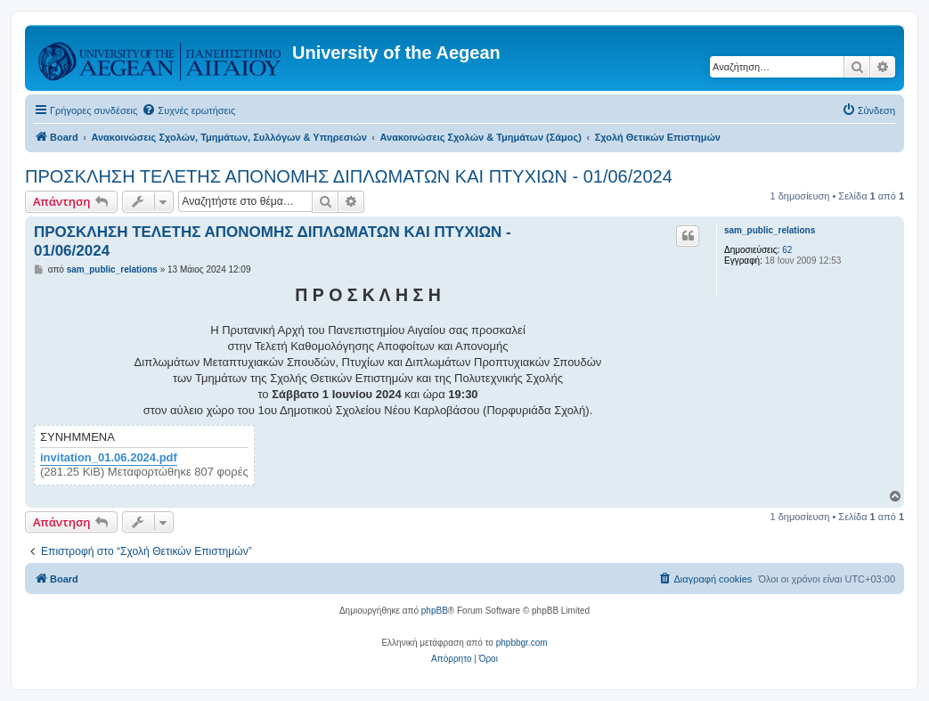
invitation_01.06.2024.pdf (108, 458)
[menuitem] (188, 110)
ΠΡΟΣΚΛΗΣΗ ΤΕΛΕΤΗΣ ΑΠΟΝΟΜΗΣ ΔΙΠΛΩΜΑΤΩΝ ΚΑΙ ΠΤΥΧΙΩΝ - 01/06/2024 (348, 176)
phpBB (434, 610)
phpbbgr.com (522, 643)
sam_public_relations (769, 230)
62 (787, 250)
